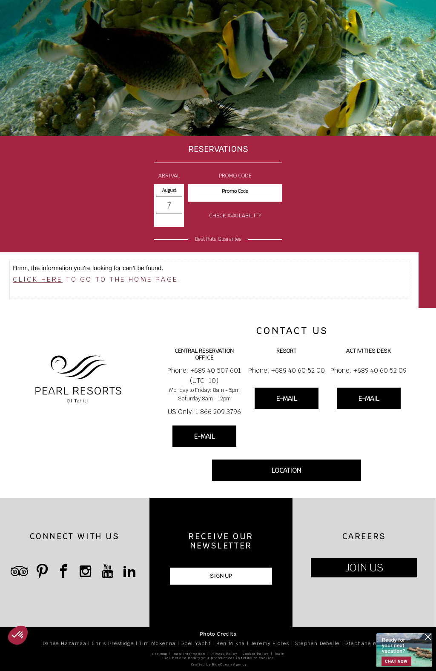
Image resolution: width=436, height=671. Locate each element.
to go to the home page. (97, 279)
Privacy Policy (224, 654)
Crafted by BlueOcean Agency (219, 664)
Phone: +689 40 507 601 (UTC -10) (204, 375)
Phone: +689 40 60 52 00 (286, 370)
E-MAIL (204, 436)
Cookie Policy (255, 654)
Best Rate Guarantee (218, 239)
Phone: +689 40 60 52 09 (368, 370)
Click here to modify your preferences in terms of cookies (218, 658)
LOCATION (286, 470)
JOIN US (364, 567)
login (279, 654)
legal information (189, 654)
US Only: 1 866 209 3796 (204, 412)
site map (160, 654)
